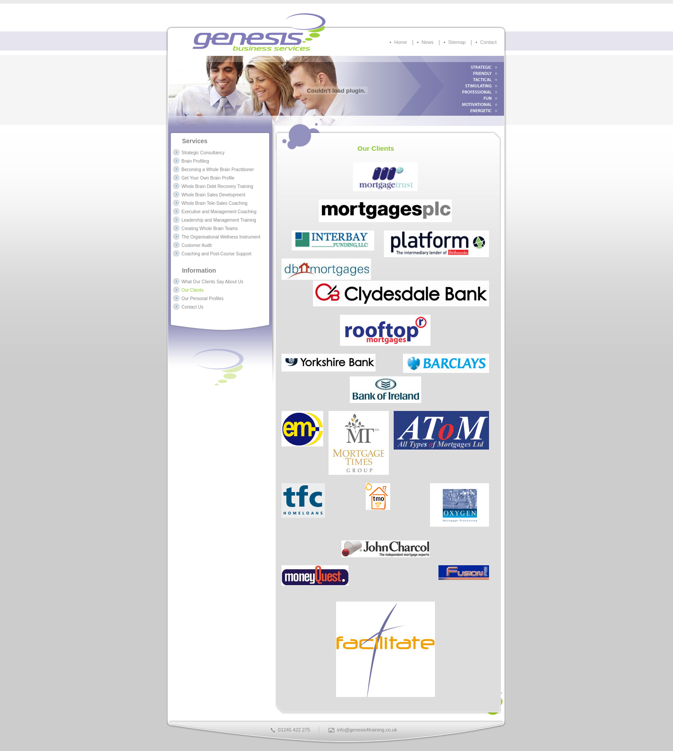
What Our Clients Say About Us (212, 281)
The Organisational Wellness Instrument (220, 237)
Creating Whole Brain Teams (209, 228)
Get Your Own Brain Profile (208, 178)
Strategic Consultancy (202, 152)
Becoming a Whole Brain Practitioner (217, 169)
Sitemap (457, 42)
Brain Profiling (195, 161)
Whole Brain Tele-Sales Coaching (214, 203)
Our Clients (192, 290)
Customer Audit (196, 245)
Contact (488, 42)
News (428, 42)
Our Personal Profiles (202, 298)
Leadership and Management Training (218, 220)
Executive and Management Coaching (218, 211)
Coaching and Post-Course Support (216, 253)
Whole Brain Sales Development (213, 194)
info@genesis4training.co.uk (367, 729)
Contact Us (192, 307)
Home (400, 42)
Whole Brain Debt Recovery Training (217, 186)
